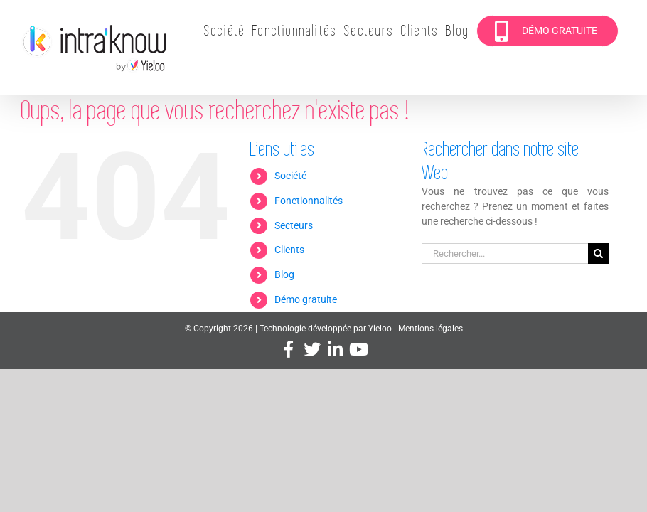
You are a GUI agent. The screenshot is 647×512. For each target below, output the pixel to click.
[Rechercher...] (505, 253)
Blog (284, 274)
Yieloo (380, 329)
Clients (289, 249)
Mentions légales (430, 329)
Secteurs (293, 225)
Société (290, 175)
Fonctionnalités (308, 200)
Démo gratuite (305, 299)
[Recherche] (598, 253)
